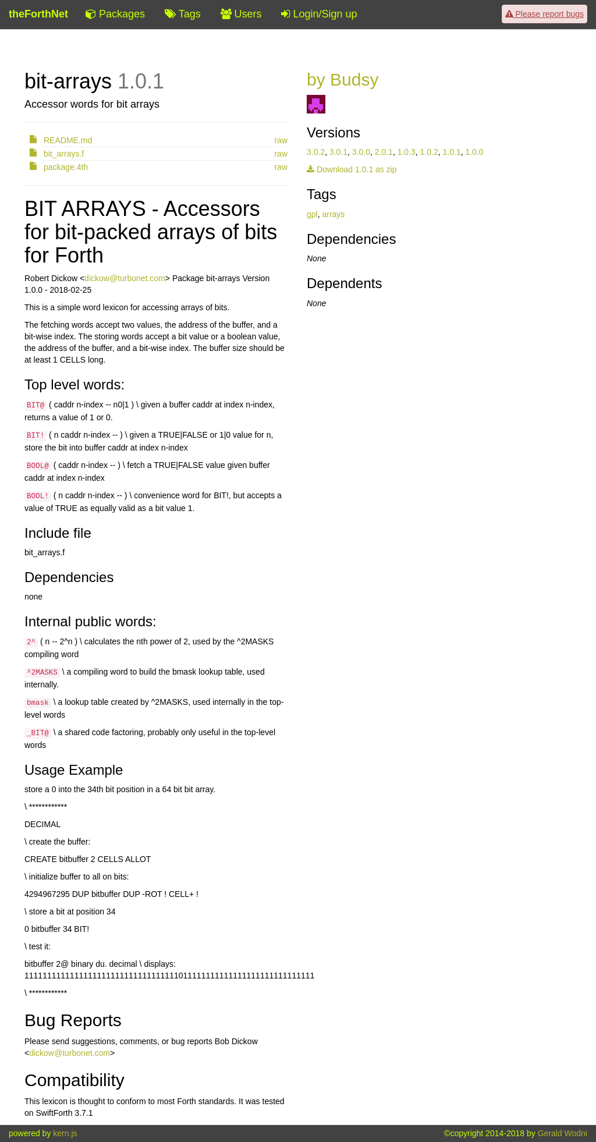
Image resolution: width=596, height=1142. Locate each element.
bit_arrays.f (64, 153)
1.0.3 (407, 152)
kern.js (65, 1133)
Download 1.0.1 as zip (352, 169)
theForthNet (38, 14)
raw (281, 140)
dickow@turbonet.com (124, 278)
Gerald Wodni (562, 1133)
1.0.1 (452, 152)
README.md (68, 140)
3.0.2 (316, 152)
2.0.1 (384, 152)
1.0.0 (474, 152)
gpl (312, 214)
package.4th (66, 167)
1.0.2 (429, 152)
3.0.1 (338, 152)
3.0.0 (361, 152)
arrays (333, 214)
